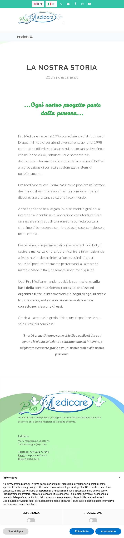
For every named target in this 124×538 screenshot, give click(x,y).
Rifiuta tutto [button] (82, 531)
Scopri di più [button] (15, 531)
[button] (119, 477)
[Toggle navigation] (63, 23)
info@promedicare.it (36, 455)
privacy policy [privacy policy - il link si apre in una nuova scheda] (28, 487)
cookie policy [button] (100, 490)
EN (38, 4)
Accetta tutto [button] (108, 531)
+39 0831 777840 (39, 451)
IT (51, 4)
